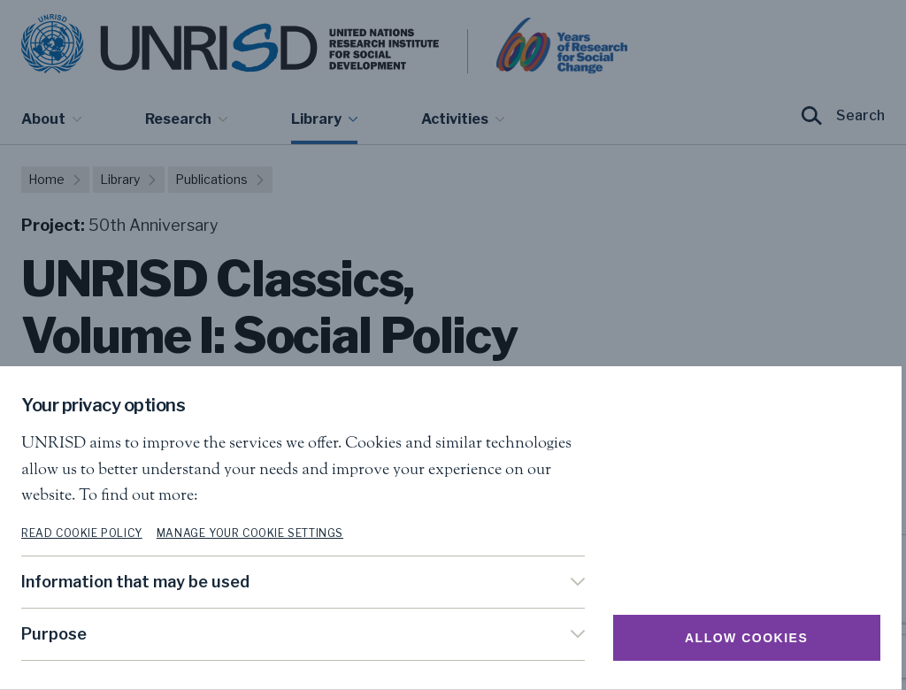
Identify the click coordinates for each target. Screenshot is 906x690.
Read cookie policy (81, 533)
